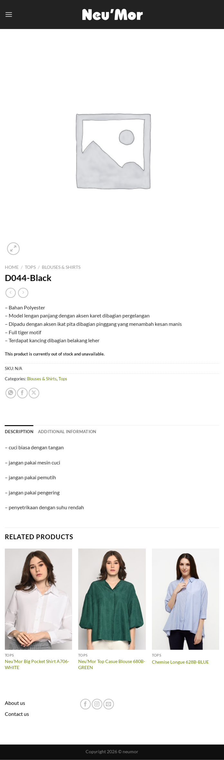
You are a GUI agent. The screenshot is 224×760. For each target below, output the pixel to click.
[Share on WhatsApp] (10, 393)
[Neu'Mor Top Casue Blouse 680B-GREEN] (111, 599)
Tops (30, 267)
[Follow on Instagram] (97, 704)
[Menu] (9, 14)
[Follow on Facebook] (85, 704)
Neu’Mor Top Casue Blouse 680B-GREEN (111, 664)
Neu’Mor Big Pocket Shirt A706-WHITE (37, 664)
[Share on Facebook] (22, 393)
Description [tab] (19, 431)
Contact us (17, 714)
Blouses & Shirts (61, 267)
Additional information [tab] (67, 431)
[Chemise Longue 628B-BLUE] (185, 599)
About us (15, 703)
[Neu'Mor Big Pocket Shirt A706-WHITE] (38, 599)
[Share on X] (34, 393)
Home (12, 267)
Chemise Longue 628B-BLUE (180, 662)
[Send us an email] (108, 704)
